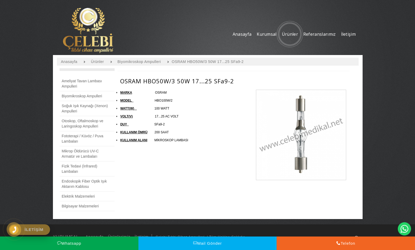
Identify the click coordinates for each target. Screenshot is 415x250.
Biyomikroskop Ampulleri (82, 96)
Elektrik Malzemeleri (78, 196)
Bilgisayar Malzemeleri (80, 206)
